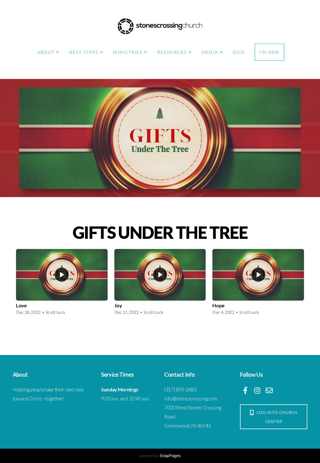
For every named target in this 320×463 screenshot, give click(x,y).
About (48, 52)
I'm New (269, 52)
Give (239, 52)
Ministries (130, 52)
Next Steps (86, 52)
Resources (174, 52)
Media (212, 52)
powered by (160, 455)
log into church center (273, 416)
